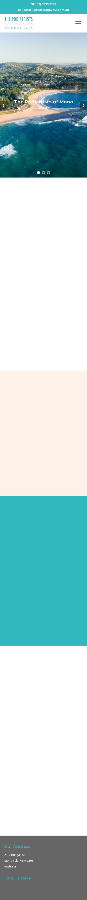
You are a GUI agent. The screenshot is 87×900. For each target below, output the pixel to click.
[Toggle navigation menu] (78, 23)
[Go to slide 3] (48, 172)
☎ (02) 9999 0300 (43, 4)
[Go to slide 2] (43, 172)
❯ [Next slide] (83, 105)
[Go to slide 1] (38, 172)
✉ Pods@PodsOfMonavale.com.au (43, 10)
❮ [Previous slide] (3, 105)
